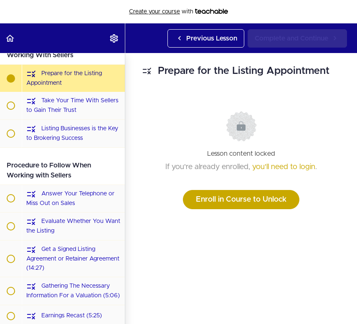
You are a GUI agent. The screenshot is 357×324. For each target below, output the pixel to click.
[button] (10, 38)
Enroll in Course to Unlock (241, 199)
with (178, 12)
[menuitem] (114, 38)
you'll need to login (283, 167)
